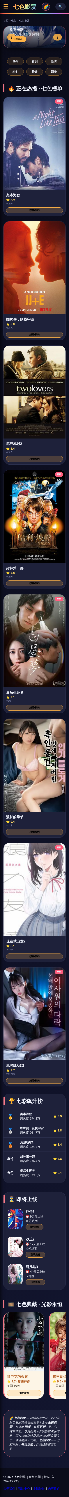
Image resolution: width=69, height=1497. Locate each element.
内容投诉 (54, 1489)
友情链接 (39, 1489)
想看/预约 (34, 210)
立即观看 (18, 39)
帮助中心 (24, 1489)
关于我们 (9, 1489)
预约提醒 (34, 1227)
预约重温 (24, 1393)
